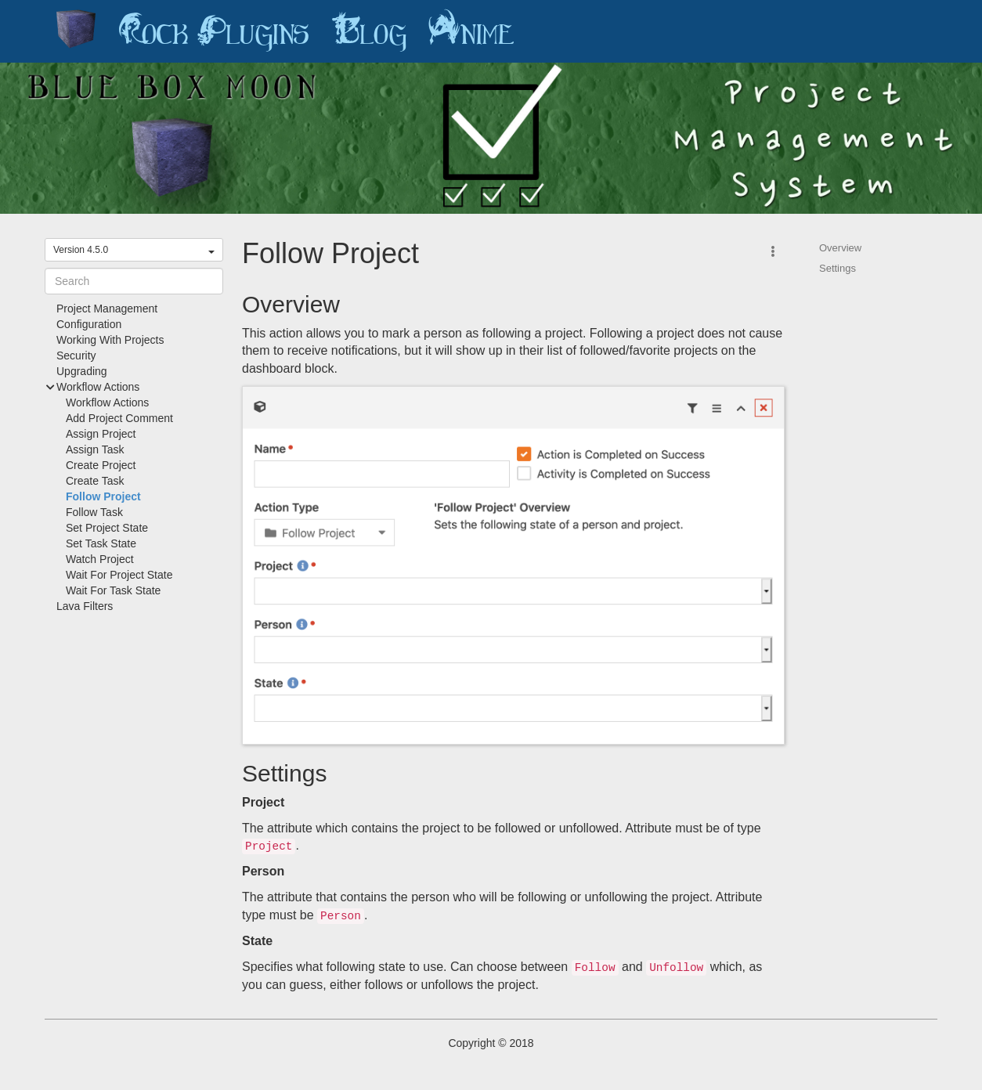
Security (76, 355)
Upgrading (81, 371)
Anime (471, 31)
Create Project (100, 465)
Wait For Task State (113, 590)
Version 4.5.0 (134, 249)
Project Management (106, 308)
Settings (837, 268)
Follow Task (94, 512)
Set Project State (107, 528)
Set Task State (101, 543)
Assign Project (100, 434)
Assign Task (95, 449)
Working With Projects (110, 340)
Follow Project (103, 496)
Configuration (88, 324)
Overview (840, 248)
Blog (369, 31)
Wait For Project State (119, 574)
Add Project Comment (119, 418)
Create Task (95, 481)
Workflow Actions (107, 402)
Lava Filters (84, 606)
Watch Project (100, 559)
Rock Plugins (214, 31)
